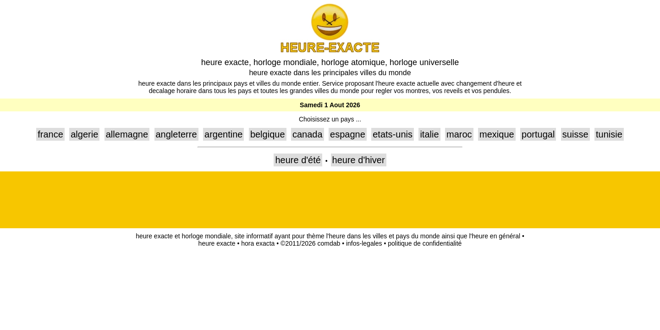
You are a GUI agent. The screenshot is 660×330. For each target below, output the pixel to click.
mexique (496, 134)
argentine (223, 134)
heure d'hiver (358, 160)
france (50, 134)
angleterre (176, 134)
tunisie (609, 134)
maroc (459, 134)
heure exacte (217, 243)
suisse (575, 134)
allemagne (127, 134)
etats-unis (392, 134)
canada (307, 134)
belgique (267, 134)
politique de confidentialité (425, 243)
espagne (347, 134)
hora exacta (258, 243)
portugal (538, 134)
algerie (84, 134)
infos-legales (364, 243)
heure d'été (297, 160)
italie (429, 134)
